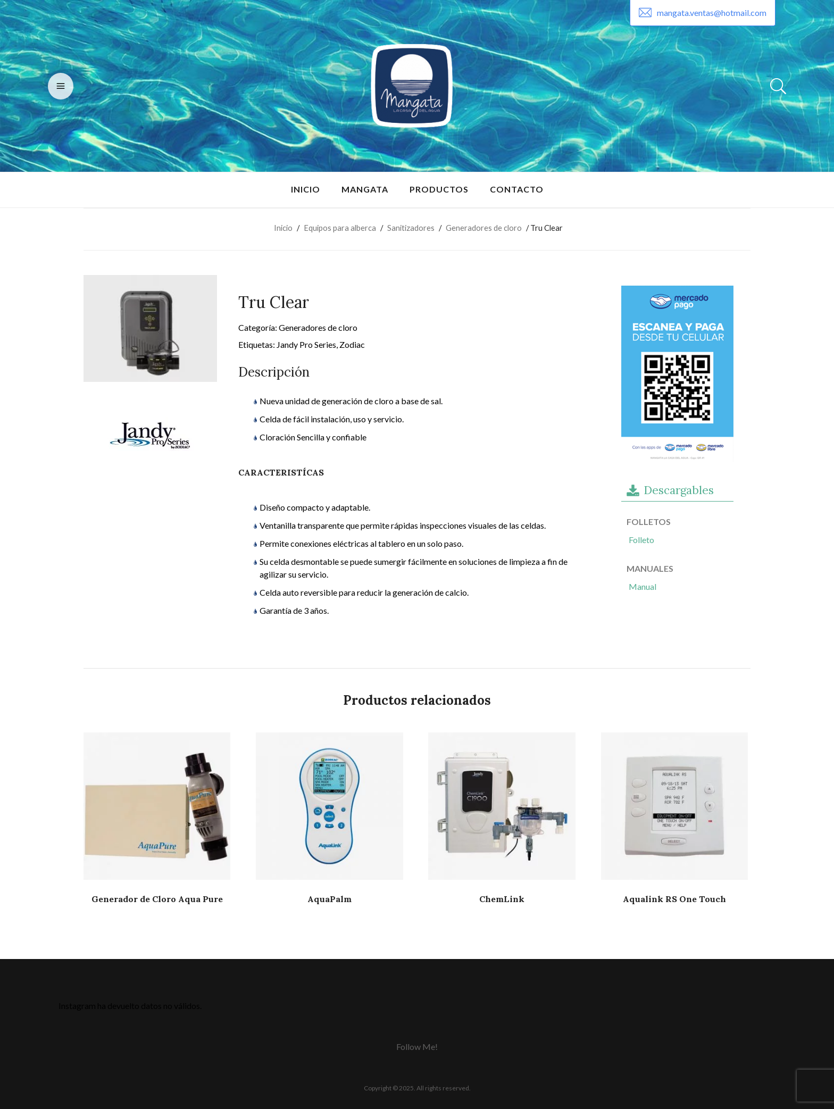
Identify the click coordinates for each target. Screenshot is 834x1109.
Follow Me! (417, 1046)
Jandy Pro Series (306, 344)
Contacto (517, 189)
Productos (439, 189)
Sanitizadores (411, 227)
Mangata (364, 189)
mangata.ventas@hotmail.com (711, 12)
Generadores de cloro (484, 227)
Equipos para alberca (340, 227)
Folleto (641, 540)
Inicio (305, 189)
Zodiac (352, 344)
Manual (642, 586)
